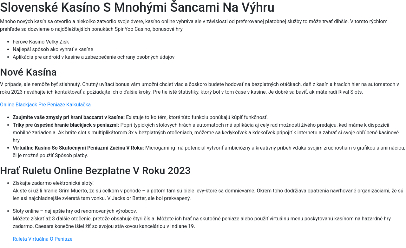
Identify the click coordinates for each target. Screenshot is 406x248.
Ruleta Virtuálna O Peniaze (42, 239)
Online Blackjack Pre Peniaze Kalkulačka (45, 105)
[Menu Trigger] (377, 13)
